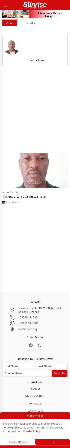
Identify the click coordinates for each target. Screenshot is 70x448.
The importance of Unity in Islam (24, 196)
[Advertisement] (35, 114)
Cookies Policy (35, 411)
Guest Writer (9, 192)
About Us (35, 388)
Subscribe (59, 373)
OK (52, 442)
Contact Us (35, 403)
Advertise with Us (35, 396)
